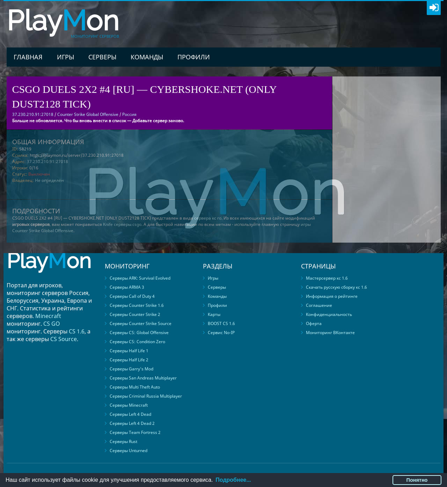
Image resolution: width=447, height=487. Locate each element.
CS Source (63, 339)
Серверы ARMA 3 (127, 287)
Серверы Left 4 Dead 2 (132, 423)
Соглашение (319, 305)
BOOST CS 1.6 (221, 323)
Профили (193, 57)
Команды (147, 57)
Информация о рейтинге (332, 296)
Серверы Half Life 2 (129, 360)
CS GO (51, 323)
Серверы (102, 57)
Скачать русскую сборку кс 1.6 (336, 287)
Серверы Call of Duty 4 (132, 296)
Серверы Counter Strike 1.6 (137, 305)
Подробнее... (233, 480)
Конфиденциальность (329, 314)
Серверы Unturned (128, 450)
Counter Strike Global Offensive (87, 114)
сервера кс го (207, 218)
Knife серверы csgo (122, 224)
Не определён (49, 180)
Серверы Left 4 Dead (130, 414)
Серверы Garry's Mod (131, 369)
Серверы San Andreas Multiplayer (143, 378)
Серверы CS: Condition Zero (137, 342)
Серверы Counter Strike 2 (135, 314)
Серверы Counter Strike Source (140, 323)
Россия (129, 114)
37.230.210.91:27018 (47, 161)
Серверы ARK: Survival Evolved (140, 278)
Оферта (314, 323)
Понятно (417, 480)
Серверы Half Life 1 (129, 351)
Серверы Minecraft (129, 405)
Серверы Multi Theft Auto (135, 387)
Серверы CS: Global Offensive (139, 332)
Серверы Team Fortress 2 (135, 432)
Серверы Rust (123, 441)
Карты (214, 314)
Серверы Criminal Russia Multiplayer (146, 396)
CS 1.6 (77, 331)
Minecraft (48, 316)
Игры (65, 57)
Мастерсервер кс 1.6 (327, 278)
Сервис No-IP (221, 332)
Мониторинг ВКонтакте (330, 332)
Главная (28, 57)
